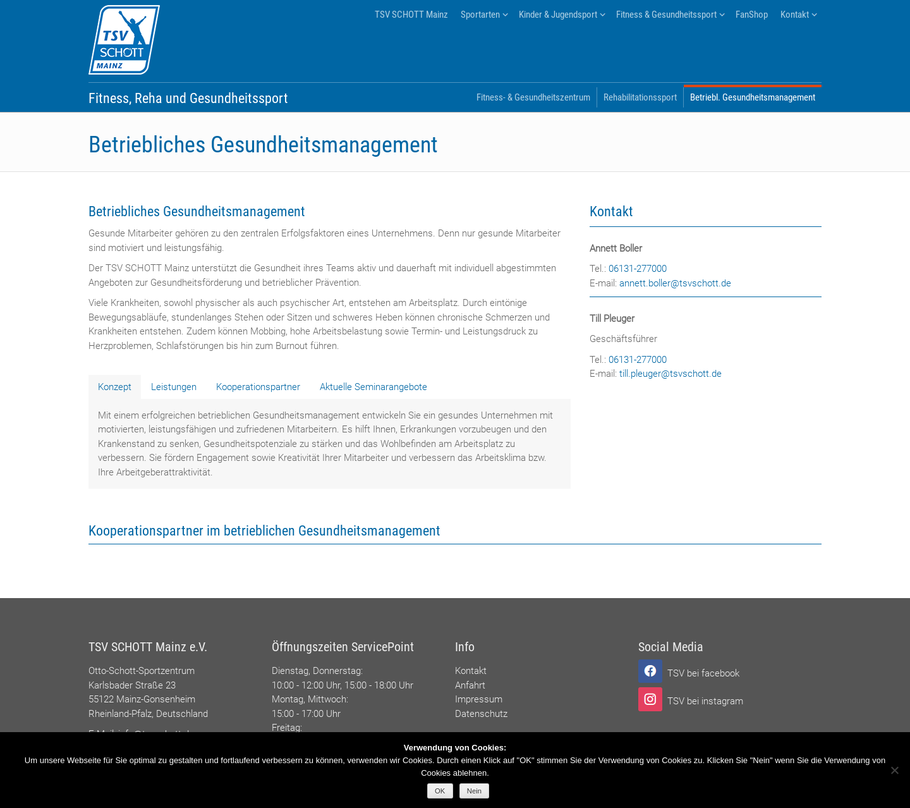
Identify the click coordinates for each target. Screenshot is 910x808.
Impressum (478, 699)
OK (440, 791)
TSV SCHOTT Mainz (411, 14)
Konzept (114, 387)
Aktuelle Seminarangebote (373, 387)
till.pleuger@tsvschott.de (670, 373)
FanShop (752, 14)
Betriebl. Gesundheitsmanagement (752, 97)
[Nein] (894, 770)
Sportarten (480, 14)
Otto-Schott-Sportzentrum (141, 670)
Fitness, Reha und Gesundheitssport (188, 98)
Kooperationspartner (258, 387)
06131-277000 (638, 268)
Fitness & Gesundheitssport (666, 14)
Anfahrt (470, 685)
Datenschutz (481, 713)
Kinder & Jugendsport (558, 14)
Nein (474, 791)
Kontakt (794, 14)
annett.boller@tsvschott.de (675, 283)
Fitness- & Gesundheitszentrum (533, 97)
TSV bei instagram (705, 701)
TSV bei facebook (703, 673)
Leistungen (174, 387)
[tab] (114, 387)
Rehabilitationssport (640, 97)
